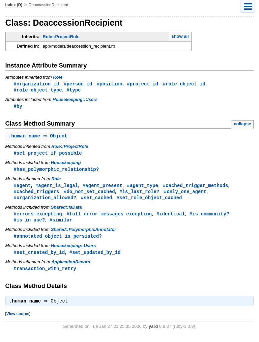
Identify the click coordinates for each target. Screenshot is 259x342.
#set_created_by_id (39, 256)
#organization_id (36, 84)
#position (109, 84)
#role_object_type (38, 90)
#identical (170, 217)
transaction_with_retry (45, 273)
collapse (242, 124)
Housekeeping (66, 164)
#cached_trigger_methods (195, 187)
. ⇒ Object (38, 137)
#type (73, 90)
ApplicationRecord (70, 266)
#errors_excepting (38, 217)
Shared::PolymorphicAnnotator (83, 233)
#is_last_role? (139, 194)
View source (17, 319)
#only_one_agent (185, 194)
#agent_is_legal (56, 187)
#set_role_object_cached (149, 200)
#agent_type (142, 187)
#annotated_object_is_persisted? (58, 240)
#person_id (78, 84)
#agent (22, 187)
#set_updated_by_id (95, 256)
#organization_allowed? (45, 200)
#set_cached (96, 200)
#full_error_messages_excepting (109, 217)
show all (180, 36)
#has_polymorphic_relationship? (56, 171)
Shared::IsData (66, 210)
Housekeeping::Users (75, 100)
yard (153, 331)
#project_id (142, 84)
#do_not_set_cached (89, 194)
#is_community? (209, 217)
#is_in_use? (29, 223)
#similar (61, 223)
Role (57, 77)
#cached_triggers (36, 194)
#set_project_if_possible (48, 154)
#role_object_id (184, 84)
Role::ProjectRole (61, 36)
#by (18, 107)
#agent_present (102, 187)
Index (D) (14, 4)
